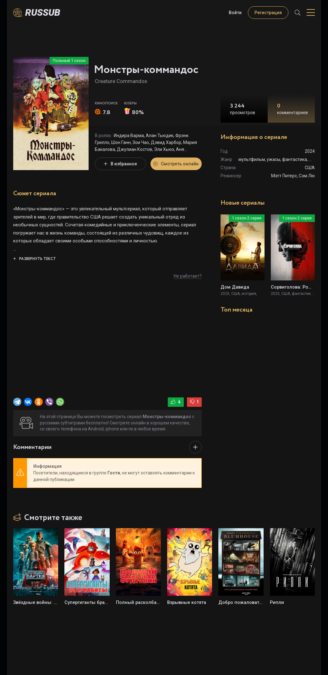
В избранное (120, 163)
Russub (42, 12)
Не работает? (188, 276)
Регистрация (268, 12)
